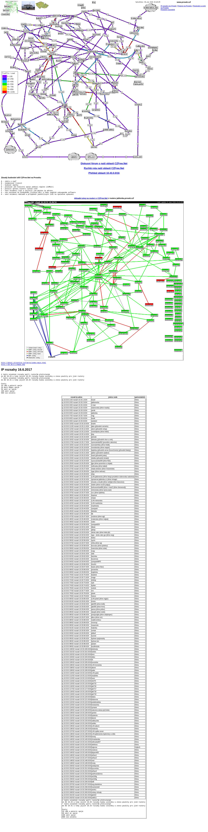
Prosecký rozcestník (168, 10)
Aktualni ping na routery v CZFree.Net (91, 201)
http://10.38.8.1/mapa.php (13, 368)
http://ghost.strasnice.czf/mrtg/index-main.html (23, 366)
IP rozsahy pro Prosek (168, 6)
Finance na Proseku (185, 6)
